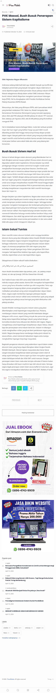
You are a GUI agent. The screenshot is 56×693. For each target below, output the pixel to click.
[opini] (8, 563)
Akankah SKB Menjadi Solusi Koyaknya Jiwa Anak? (27, 592)
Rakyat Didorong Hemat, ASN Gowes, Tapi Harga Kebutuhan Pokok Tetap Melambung (27, 580)
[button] (49, 5)
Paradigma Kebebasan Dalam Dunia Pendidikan (27, 603)
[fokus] (6, 636)
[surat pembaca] (11, 590)
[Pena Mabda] (11, 26)
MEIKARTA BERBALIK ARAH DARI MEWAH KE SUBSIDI (27, 614)
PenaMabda (11, 682)
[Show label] (11, 641)
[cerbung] (29, 631)
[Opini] (8, 600)
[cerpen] (40, 631)
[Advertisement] (27, 661)
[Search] (53, 5)
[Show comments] (48, 690)
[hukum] (16, 636)
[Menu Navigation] (3, 5)
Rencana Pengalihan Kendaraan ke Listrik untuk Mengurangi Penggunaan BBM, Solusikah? (26, 567)
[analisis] (7, 631)
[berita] (18, 631)
